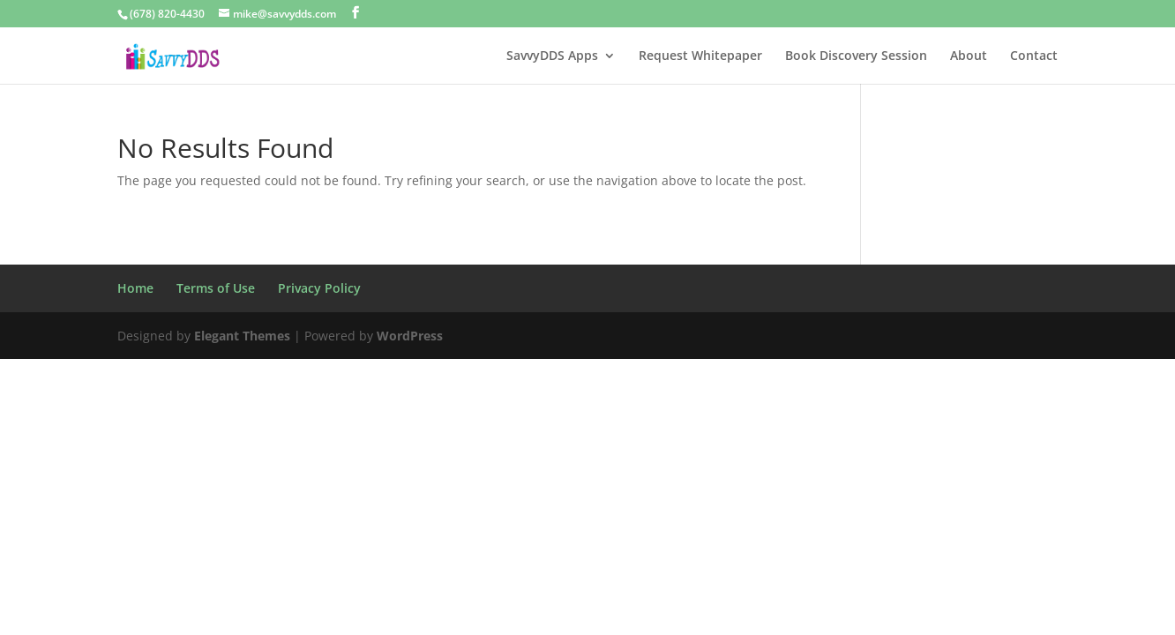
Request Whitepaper (700, 56)
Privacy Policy (319, 288)
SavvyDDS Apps (552, 56)
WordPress (410, 335)
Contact (1034, 56)
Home (135, 288)
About (968, 56)
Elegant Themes (242, 335)
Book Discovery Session (856, 56)
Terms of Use (215, 288)
